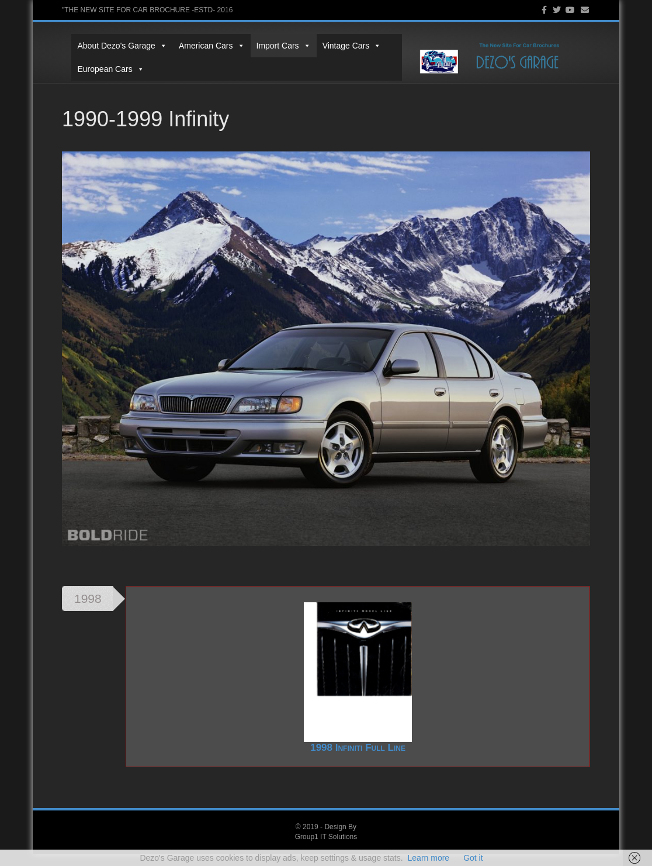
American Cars (202, 45)
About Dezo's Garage (112, 45)
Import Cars (274, 45)
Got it (473, 857)
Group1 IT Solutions (326, 848)
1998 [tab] (88, 610)
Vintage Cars (342, 45)
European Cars (101, 69)
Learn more (429, 857)
